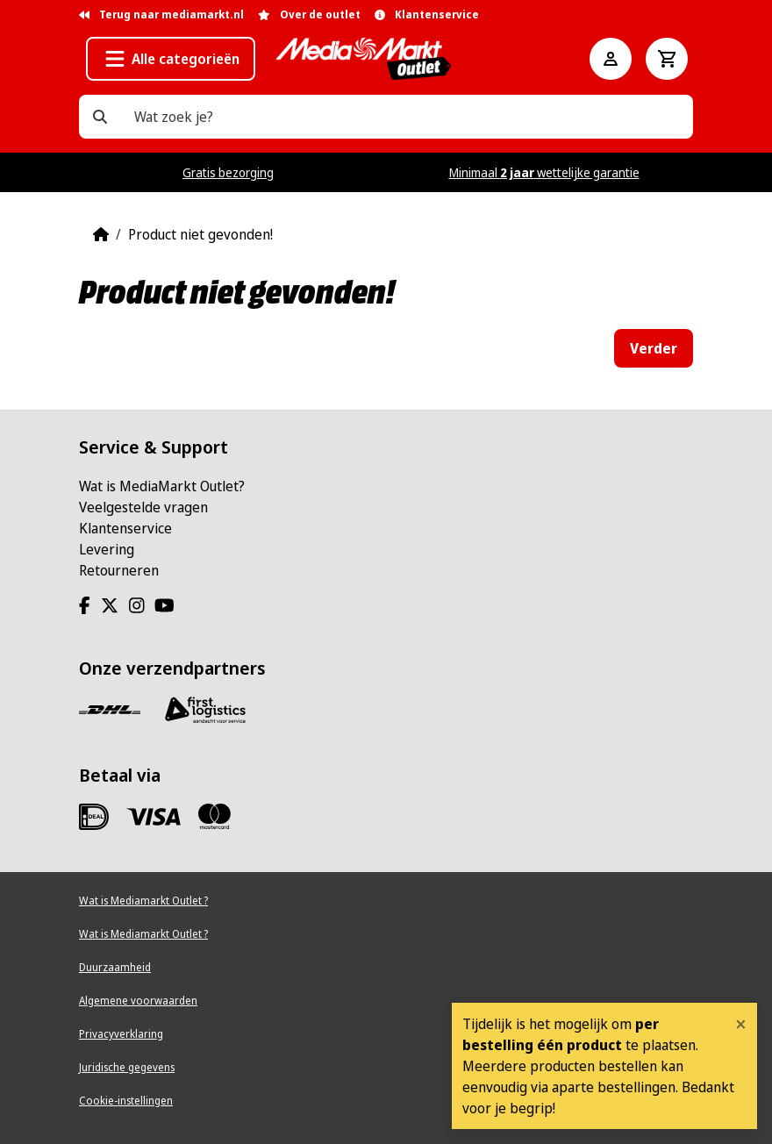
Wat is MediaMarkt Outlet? (162, 486)
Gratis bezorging (228, 172)
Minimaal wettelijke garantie (544, 172)
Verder (653, 348)
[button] (170, 59)
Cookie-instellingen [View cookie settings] (126, 1100)
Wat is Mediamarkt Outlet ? (143, 900)
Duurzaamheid (115, 967)
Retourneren (119, 570)
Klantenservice (125, 528)
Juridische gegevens (127, 1067)
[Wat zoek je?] (100, 117)
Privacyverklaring (121, 1033)
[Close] (741, 1023)
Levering (106, 549)
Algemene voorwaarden (138, 1000)
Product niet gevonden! (200, 234)
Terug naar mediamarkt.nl (161, 14)
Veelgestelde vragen (143, 507)
